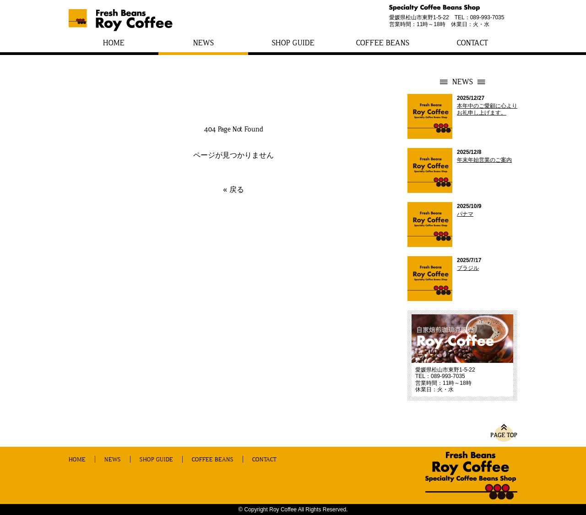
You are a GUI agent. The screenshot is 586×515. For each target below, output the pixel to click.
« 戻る (233, 189)
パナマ (465, 214)
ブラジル (468, 268)
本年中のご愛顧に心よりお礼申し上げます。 (487, 109)
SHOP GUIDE (293, 43)
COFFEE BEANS (382, 43)
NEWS (203, 43)
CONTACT (472, 43)
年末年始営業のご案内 (484, 160)
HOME (114, 43)
